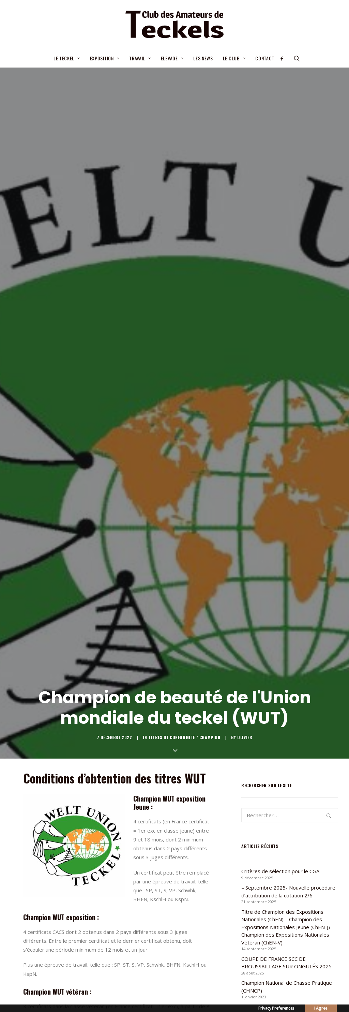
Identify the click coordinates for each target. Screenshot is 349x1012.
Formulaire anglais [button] (57, 953)
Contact (264, 58)
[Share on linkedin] (117, 989)
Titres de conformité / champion (184, 403)
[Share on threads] (99, 989)
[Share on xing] (143, 989)
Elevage (172, 58)
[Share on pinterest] (108, 989)
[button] (284, 58)
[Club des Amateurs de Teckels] (174, 24)
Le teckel (67, 58)
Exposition (105, 58)
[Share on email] (152, 989)
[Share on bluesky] (135, 989)
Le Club (234, 58)
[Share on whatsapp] (126, 989)
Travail (140, 58)
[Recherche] (289, 481)
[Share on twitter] (90, 989)
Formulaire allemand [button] (159, 953)
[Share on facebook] (81, 989)
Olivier (244, 403)
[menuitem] (67, 58)
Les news (203, 58)
